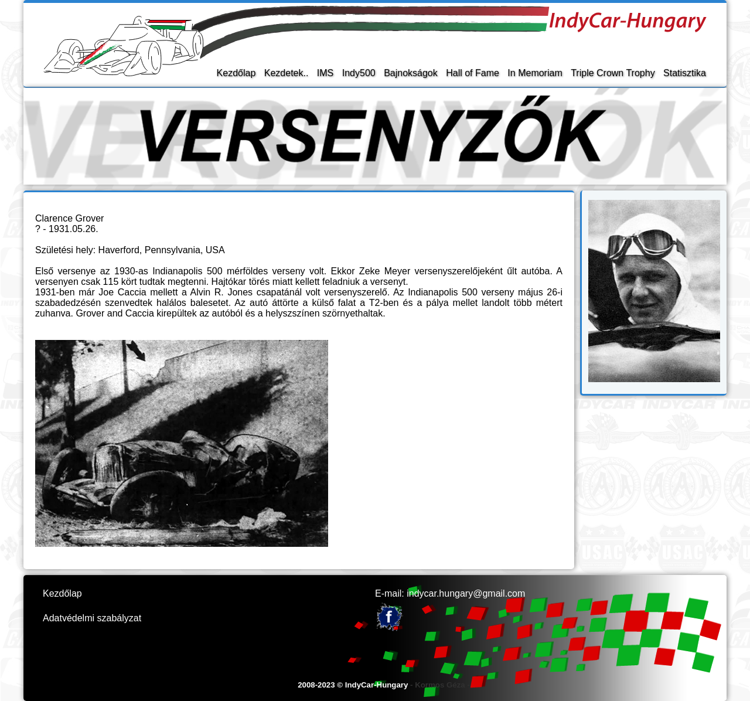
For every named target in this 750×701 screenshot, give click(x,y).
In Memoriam (534, 73)
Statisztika (684, 73)
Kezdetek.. (286, 73)
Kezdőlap (236, 73)
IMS (325, 73)
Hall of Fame (472, 73)
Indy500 (359, 73)
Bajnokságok (411, 73)
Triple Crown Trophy (612, 73)
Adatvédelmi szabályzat (92, 618)
